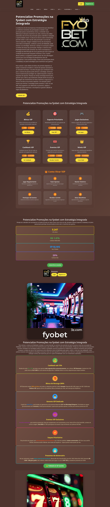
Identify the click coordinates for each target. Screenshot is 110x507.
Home (31, 9)
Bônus (45, 9)
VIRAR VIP (21, 95)
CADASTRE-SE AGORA (55, 267)
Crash (76, 9)
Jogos (37, 9)
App (59, 9)
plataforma (67, 9)
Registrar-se (89, 4)
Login (80, 4)
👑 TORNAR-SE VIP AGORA (55, 468)
